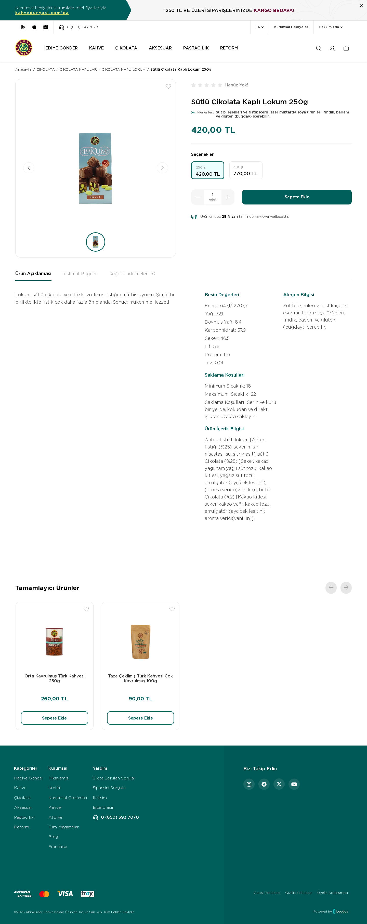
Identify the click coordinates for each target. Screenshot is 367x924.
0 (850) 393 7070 (116, 817)
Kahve (20, 787)
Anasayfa (23, 69)
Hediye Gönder (28, 778)
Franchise (57, 846)
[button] (346, 48)
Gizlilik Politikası (298, 893)
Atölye (55, 817)
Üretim (54, 787)
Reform (21, 827)
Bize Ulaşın (103, 807)
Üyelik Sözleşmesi (332, 893)
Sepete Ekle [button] (297, 197)
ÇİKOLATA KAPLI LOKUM (124, 69)
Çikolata (22, 797)
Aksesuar (23, 807)
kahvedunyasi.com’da (42, 13)
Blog (53, 836)
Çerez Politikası (267, 893)
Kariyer (55, 807)
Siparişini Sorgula (109, 787)
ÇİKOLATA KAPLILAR (78, 69)
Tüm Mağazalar (63, 827)
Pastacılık (24, 817)
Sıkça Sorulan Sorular (114, 778)
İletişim (100, 797)
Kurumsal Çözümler (68, 797)
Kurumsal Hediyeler (291, 27)
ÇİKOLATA (45, 69)
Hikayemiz (58, 778)
